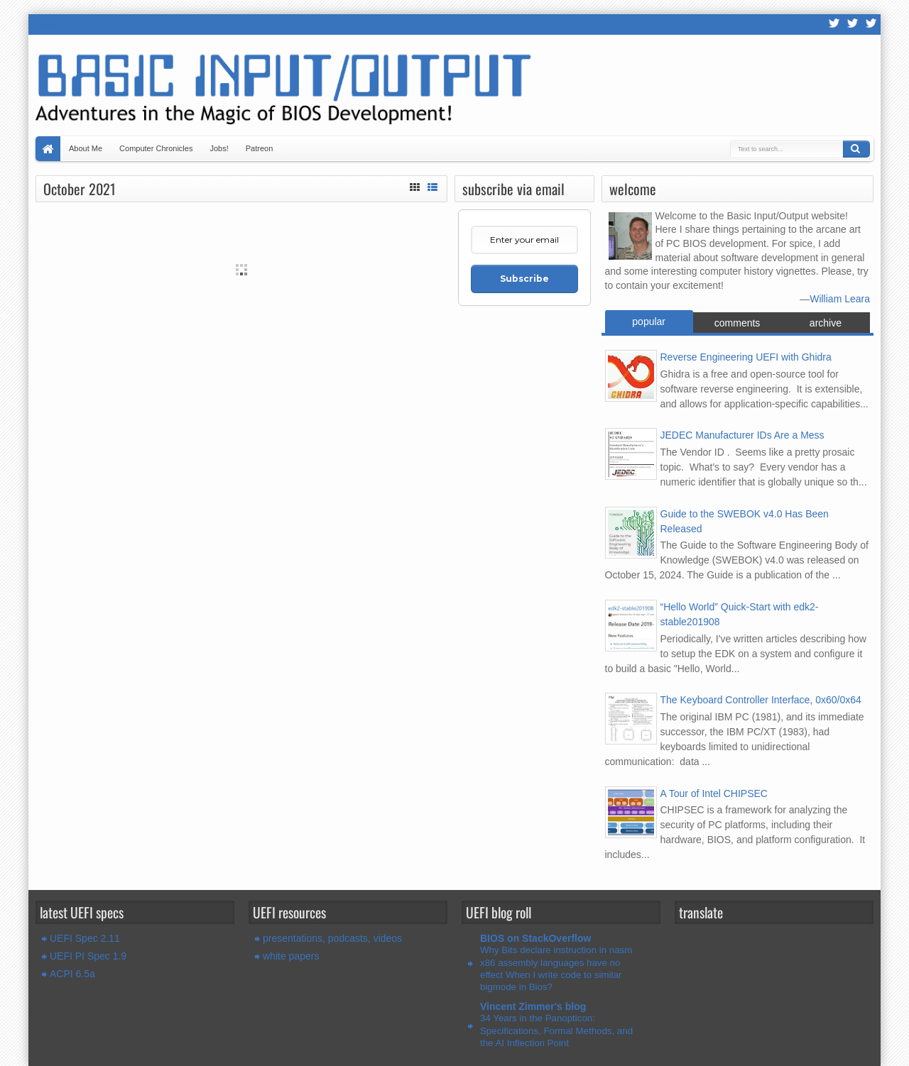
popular (648, 321)
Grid (415, 185)
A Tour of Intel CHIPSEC (714, 793)
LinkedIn (871, 24)
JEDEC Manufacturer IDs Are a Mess (742, 435)
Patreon (259, 148)
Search (856, 149)
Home (48, 148)
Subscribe (524, 278)
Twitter (853, 24)
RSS (834, 24)
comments (737, 323)
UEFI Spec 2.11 (85, 938)
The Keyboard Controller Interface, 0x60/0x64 (760, 699)
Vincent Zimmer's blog (533, 1006)
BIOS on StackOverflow (535, 938)
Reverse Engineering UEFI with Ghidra (746, 357)
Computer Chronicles (155, 148)
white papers (291, 956)
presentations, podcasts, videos (332, 938)
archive (826, 323)
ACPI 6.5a (72, 973)
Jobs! (218, 148)
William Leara (840, 298)
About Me (85, 148)
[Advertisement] (241, 367)
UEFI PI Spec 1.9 (88, 956)
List (432, 185)
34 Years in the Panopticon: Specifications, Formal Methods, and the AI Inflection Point (556, 1030)
